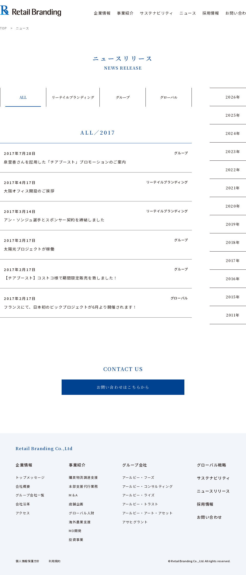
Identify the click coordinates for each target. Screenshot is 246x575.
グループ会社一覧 (30, 495)
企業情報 (24, 465)
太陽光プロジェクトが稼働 (29, 249)
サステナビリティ (156, 13)
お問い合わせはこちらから (123, 387)
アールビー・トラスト (140, 504)
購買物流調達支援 (83, 477)
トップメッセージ (30, 477)
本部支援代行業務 (83, 486)
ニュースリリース (213, 491)
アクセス (23, 513)
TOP (3, 28)
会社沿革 (23, 504)
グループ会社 (134, 465)
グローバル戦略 (212, 465)
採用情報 (210, 13)
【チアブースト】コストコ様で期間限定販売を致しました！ (61, 277)
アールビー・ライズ (138, 495)
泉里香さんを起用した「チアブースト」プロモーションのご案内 (65, 162)
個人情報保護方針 (28, 561)
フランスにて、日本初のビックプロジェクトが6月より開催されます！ (70, 307)
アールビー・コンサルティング (147, 486)
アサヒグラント (135, 521)
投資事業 (76, 539)
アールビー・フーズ (138, 477)
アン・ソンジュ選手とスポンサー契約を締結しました (54, 219)
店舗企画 (76, 504)
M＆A (73, 495)
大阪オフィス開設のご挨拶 (29, 190)
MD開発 (75, 530)
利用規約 (55, 561)
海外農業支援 (80, 521)
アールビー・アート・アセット (147, 513)
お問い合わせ (209, 517)
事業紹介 (77, 465)
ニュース (188, 13)
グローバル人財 (81, 513)
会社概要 (23, 486)
